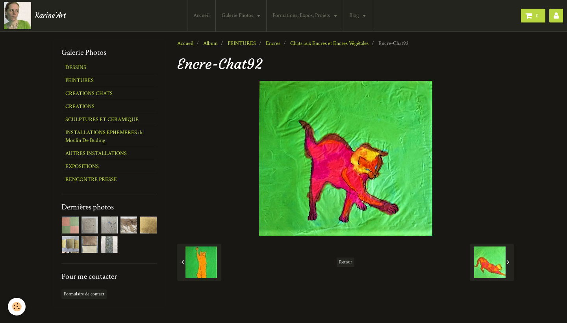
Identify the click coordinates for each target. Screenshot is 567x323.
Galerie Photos (238, 15)
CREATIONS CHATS (89, 93)
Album (210, 43)
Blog (354, 15)
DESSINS (75, 67)
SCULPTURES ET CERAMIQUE (102, 119)
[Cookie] (17, 307)
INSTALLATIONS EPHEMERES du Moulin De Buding (104, 136)
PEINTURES (242, 43)
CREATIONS (79, 106)
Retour (345, 262)
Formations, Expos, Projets (301, 15)
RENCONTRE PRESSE (91, 179)
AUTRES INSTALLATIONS (96, 153)
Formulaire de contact (84, 294)
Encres (273, 43)
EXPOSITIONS (82, 166)
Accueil (201, 15)
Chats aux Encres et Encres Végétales (329, 43)
